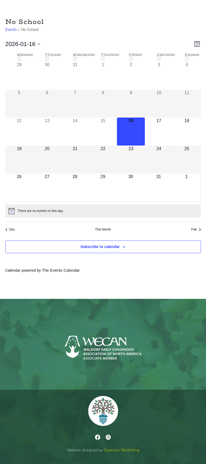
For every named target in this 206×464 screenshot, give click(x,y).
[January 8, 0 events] (103, 104)
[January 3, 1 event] (159, 76)
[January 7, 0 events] (75, 104)
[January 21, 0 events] (75, 159)
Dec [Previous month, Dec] (10, 229)
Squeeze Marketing (121, 450)
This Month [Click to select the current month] (103, 229)
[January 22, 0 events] (103, 159)
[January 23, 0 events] (131, 159)
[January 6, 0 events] (47, 104)
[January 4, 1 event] (187, 76)
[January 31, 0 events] (159, 187)
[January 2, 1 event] (131, 76)
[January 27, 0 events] (47, 187)
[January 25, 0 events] (187, 159)
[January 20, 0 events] (47, 159)
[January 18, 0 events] (187, 132)
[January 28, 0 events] (75, 187)
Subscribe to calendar (100, 247)
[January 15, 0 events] (103, 132)
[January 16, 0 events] (131, 132)
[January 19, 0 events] (19, 159)
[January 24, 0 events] (159, 159)
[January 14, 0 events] (75, 132)
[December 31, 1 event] (75, 76)
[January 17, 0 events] (159, 132)
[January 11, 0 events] (187, 104)
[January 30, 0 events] (131, 187)
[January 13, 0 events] (47, 132)
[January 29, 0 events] (103, 187)
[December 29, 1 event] (19, 76)
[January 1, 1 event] (103, 76)
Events (11, 29)
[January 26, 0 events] (19, 187)
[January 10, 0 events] (159, 104)
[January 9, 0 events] (131, 104)
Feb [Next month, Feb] (196, 229)
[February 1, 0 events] (187, 187)
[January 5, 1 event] (19, 104)
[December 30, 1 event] (47, 76)
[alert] (103, 210)
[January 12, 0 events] (19, 132)
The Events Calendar (61, 270)
